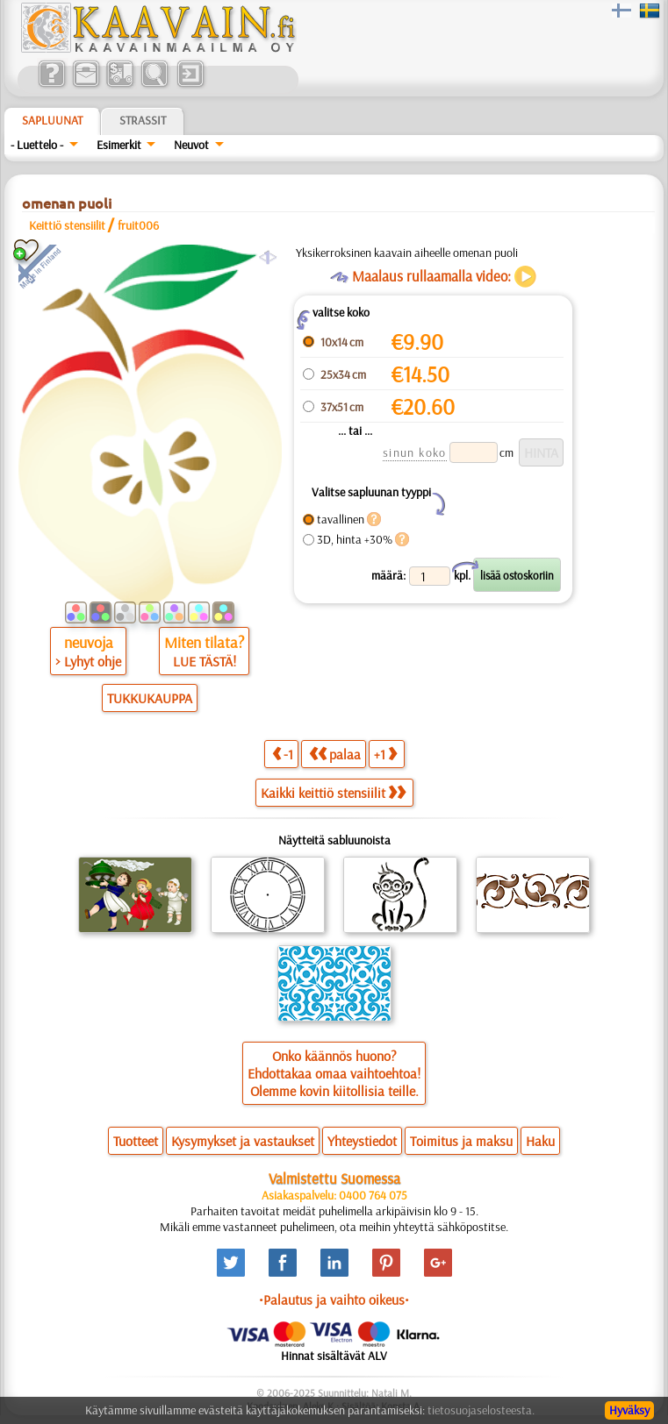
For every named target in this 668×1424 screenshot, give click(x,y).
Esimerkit (119, 145)
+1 (385, 753)
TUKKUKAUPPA (149, 698)
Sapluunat (52, 120)
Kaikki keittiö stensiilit (333, 792)
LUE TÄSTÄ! (204, 661)
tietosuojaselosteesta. (481, 1410)
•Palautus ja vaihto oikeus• (334, 1299)
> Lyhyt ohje (88, 661)
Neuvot (191, 145)
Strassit (142, 120)
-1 (282, 753)
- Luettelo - (37, 145)
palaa (335, 753)
